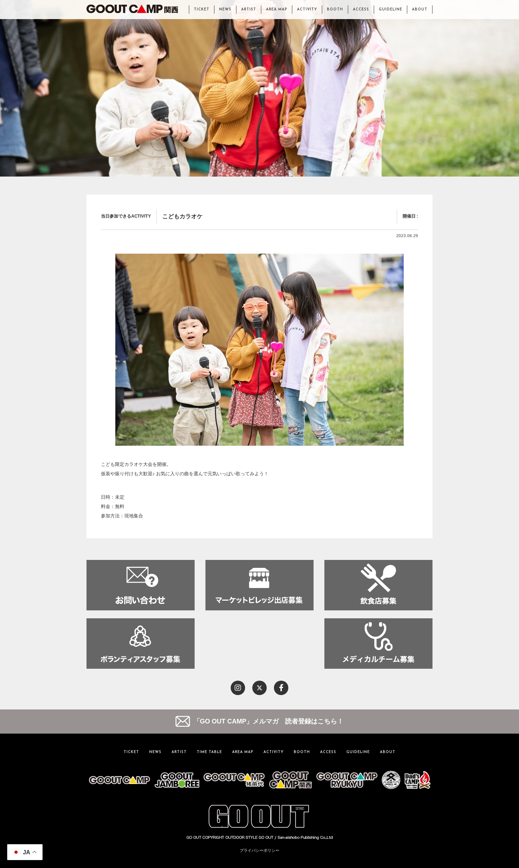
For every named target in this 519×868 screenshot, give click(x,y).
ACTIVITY (307, 10)
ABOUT (419, 10)
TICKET (201, 10)
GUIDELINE (390, 10)
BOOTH (335, 10)
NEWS (225, 10)
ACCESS (361, 10)
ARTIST (248, 10)
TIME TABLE (209, 752)
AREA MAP (276, 10)
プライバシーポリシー (259, 850)
